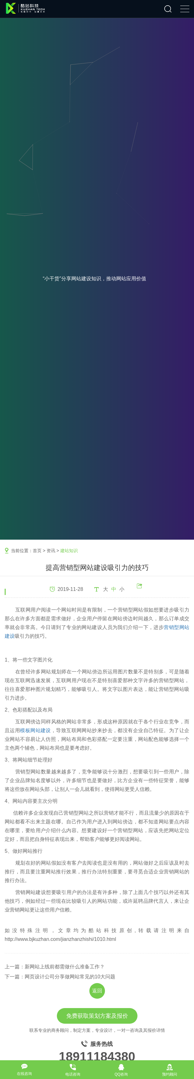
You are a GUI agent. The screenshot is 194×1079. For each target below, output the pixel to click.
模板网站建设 (35, 730)
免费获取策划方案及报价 (97, 1016)
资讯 (51, 550)
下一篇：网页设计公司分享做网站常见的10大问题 (60, 976)
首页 (37, 550)
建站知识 (69, 550)
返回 (97, 990)
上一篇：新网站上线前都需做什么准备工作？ (55, 966)
